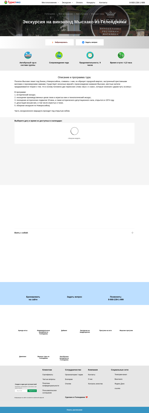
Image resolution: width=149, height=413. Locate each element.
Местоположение (49, 3)
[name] (21, 390)
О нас (90, 379)
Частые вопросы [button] (49, 379)
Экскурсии (66, 3)
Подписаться (32, 390)
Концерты (91, 3)
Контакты (103, 3)
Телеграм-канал (121, 374)
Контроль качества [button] (95, 384)
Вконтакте (118, 379)
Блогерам (69, 379)
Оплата (79, 3)
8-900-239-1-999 (137, 2)
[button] (90, 42)
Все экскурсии (66, 14)
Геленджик (50, 14)
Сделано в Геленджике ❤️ (76, 397)
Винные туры (97, 14)
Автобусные (82, 14)
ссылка (117, 388)
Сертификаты (47, 375)
